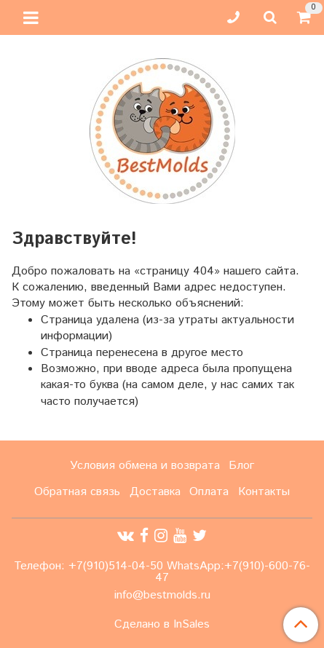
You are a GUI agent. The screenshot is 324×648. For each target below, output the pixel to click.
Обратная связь (77, 491)
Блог (241, 465)
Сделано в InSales (162, 625)
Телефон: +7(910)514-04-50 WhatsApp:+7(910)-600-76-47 (162, 572)
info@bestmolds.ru (162, 595)
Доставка (155, 491)
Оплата (209, 491)
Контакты (264, 491)
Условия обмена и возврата (145, 465)
